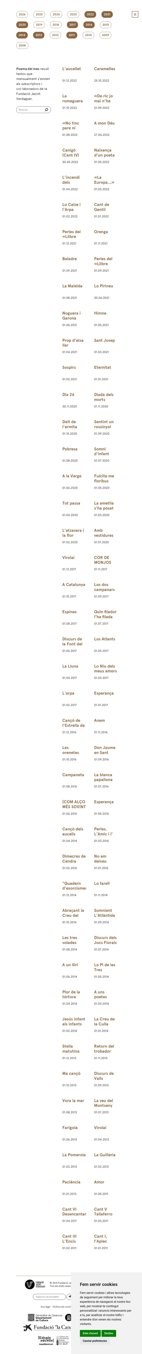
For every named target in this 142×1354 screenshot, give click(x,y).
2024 (56, 14)
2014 (22, 35)
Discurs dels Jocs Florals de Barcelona (105, 945)
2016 (89, 25)
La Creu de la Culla (104, 1022)
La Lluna (70, 666)
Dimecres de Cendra (74, 859)
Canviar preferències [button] (95, 1340)
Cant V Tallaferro (103, 1212)
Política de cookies (63, 1306)
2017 (72, 25)
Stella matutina (71, 1049)
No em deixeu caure (100, 861)
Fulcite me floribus (104, 478)
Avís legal (45, 1306)
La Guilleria (105, 1154)
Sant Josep (104, 340)
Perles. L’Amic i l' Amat (103, 833)
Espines (69, 611)
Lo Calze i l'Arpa (71, 207)
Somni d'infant (101, 451)
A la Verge (71, 475)
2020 (22, 25)
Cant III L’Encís (69, 1239)
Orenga (101, 231)
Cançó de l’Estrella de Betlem (73, 725)
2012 (55, 35)
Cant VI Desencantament (78, 1212)
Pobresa (69, 448)
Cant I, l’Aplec (100, 1239)
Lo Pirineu (103, 285)
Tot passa (71, 503)
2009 (105, 35)
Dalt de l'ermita (69, 424)
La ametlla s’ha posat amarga (104, 508)
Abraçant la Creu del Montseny (73, 915)
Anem (99, 720)
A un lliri (70, 964)
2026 (22, 14)
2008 (22, 45)
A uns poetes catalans (102, 997)
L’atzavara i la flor (73, 533)
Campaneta (73, 774)
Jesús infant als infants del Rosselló (73, 1024)
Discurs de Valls (104, 1076)
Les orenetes (70, 750)
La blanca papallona (103, 777)
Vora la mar (73, 1100)
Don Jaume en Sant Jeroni (104, 752)
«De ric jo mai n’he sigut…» (103, 100)
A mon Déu (104, 123)
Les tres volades (69, 940)
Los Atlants (104, 638)
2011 (72, 35)
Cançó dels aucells (72, 831)
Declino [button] (108, 1333)
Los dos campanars (104, 587)
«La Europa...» (104, 180)
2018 (56, 25)
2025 (39, 14)
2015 (105, 25)
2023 (73, 14)
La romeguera (72, 98)
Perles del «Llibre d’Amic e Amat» (71, 239)
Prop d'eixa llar (73, 343)
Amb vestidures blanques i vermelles (103, 538)
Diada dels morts (104, 397)
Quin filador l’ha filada (105, 614)
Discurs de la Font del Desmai (72, 643)
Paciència (71, 1182)
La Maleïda (72, 285)
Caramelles (104, 68)
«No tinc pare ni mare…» (70, 128)
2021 (107, 14)
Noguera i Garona (71, 316)
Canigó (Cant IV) (70, 153)
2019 (39, 25)
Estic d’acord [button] (90, 1333)
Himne (100, 313)
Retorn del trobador (104, 1049)
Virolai (68, 557)
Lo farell (102, 883)
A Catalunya (73, 584)
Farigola (70, 1127)
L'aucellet (71, 68)
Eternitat (102, 367)
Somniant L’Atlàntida (104, 913)
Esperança (104, 693)
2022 (90, 14)
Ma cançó (71, 1073)
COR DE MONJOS (102, 560)
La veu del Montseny (103, 1103)
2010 (88, 35)
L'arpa (68, 693)
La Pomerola (74, 1154)
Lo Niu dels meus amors (105, 669)
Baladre (69, 258)
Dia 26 (68, 394)
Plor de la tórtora (71, 994)
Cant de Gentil (101, 207)
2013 (39, 35)
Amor (99, 1182)
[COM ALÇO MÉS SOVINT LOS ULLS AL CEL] (74, 809)
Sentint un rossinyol (104, 424)
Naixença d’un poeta (104, 153)
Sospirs (69, 367)
